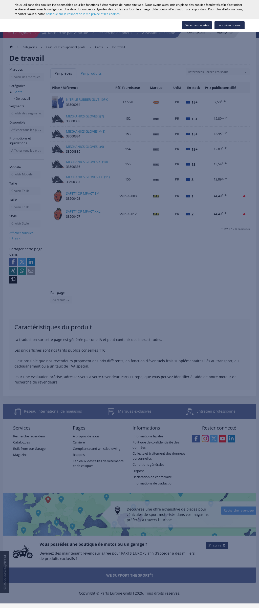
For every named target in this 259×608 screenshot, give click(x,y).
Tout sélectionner (229, 25)
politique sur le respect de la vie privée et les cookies (83, 14)
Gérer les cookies (197, 25)
